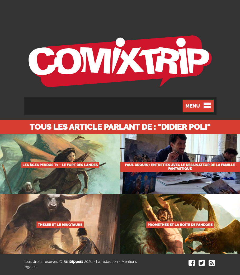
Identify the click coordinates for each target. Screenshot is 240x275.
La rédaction (107, 261)
